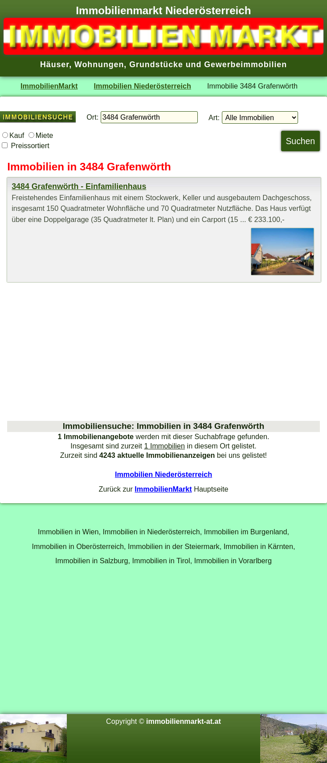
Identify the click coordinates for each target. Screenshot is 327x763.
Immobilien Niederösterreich (142, 86)
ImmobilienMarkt (49, 86)
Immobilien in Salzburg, (92, 561)
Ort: (92, 117)
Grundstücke (156, 64)
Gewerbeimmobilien (245, 64)
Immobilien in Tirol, (162, 561)
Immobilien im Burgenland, (246, 532)
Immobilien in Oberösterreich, (79, 546)
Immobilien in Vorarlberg (233, 561)
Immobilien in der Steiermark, (174, 546)
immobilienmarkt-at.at (183, 721)
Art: (214, 117)
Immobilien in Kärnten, (259, 546)
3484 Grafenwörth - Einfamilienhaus (79, 186)
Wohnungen (99, 64)
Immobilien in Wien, (69, 532)
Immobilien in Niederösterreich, (152, 532)
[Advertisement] (163, 351)
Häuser (54, 64)
